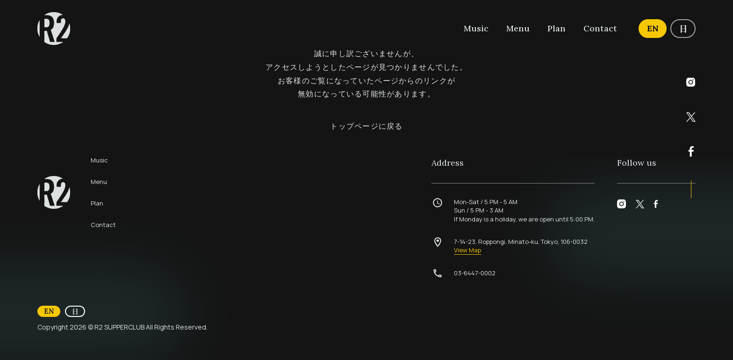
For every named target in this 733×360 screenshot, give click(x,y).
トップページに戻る (366, 126)
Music (476, 28)
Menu (518, 28)
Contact (600, 28)
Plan (556, 28)
